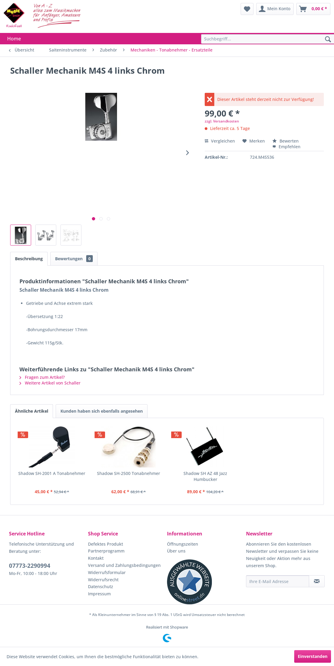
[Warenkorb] (313, 9)
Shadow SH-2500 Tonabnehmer (128, 473)
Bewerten (285, 141)
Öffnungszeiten (182, 544)
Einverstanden (312, 656)
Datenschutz (100, 586)
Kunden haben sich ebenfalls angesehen (101, 411)
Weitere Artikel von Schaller (50, 383)
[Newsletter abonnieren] (317, 581)
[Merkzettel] (247, 9)
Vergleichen (220, 141)
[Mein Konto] (275, 9)
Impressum (99, 594)
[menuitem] (247, 9)
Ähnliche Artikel (31, 411)
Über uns (176, 551)
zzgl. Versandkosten (222, 121)
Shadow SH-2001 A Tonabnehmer (51, 473)
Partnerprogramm (106, 551)
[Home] (14, 38)
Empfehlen (286, 146)
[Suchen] (328, 40)
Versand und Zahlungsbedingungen (124, 565)
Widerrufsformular (107, 572)
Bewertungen (74, 258)
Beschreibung (29, 258)
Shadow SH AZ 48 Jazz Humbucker (205, 476)
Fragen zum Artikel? (42, 377)
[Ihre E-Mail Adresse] (277, 581)
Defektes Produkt (105, 544)
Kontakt (96, 558)
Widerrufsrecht (103, 579)
